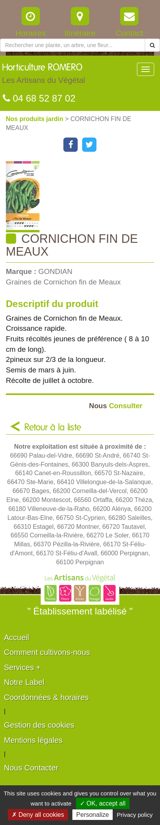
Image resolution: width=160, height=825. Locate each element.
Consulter (115, 406)
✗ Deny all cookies (38, 814)
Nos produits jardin (35, 119)
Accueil (16, 637)
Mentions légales (33, 740)
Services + (22, 667)
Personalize (92, 814)
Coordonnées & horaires (46, 697)
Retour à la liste (52, 427)
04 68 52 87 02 (39, 98)
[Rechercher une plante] (72, 45)
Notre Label (24, 682)
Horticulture (43, 75)
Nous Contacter (31, 768)
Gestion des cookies (39, 725)
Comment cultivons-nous (47, 652)
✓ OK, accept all (103, 803)
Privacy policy (135, 814)
